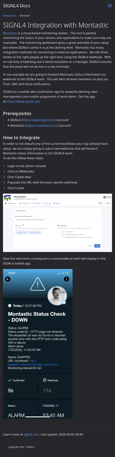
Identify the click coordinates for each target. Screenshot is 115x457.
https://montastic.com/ (42, 125)
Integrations (9, 15)
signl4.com (31, 434)
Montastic (10, 33)
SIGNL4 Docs (16, 5)
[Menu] (109, 5)
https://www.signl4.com (23, 101)
